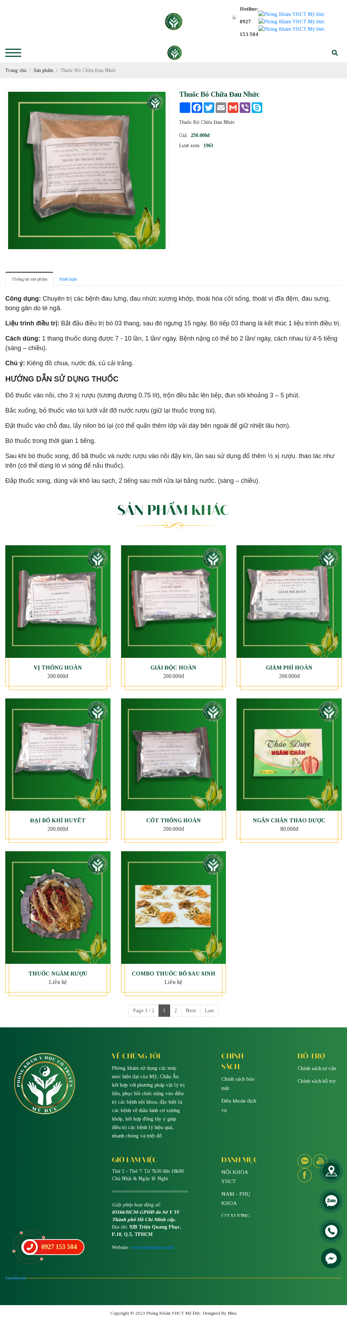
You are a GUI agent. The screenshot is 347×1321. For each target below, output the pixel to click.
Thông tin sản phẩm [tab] (29, 260)
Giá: (183, 116)
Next (191, 991)
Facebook (15, 1259)
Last (209, 991)
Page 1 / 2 (143, 991)
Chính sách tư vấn (317, 1049)
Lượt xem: (189, 126)
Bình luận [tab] (68, 260)
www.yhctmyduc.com (152, 1228)
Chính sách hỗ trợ (316, 1062)
